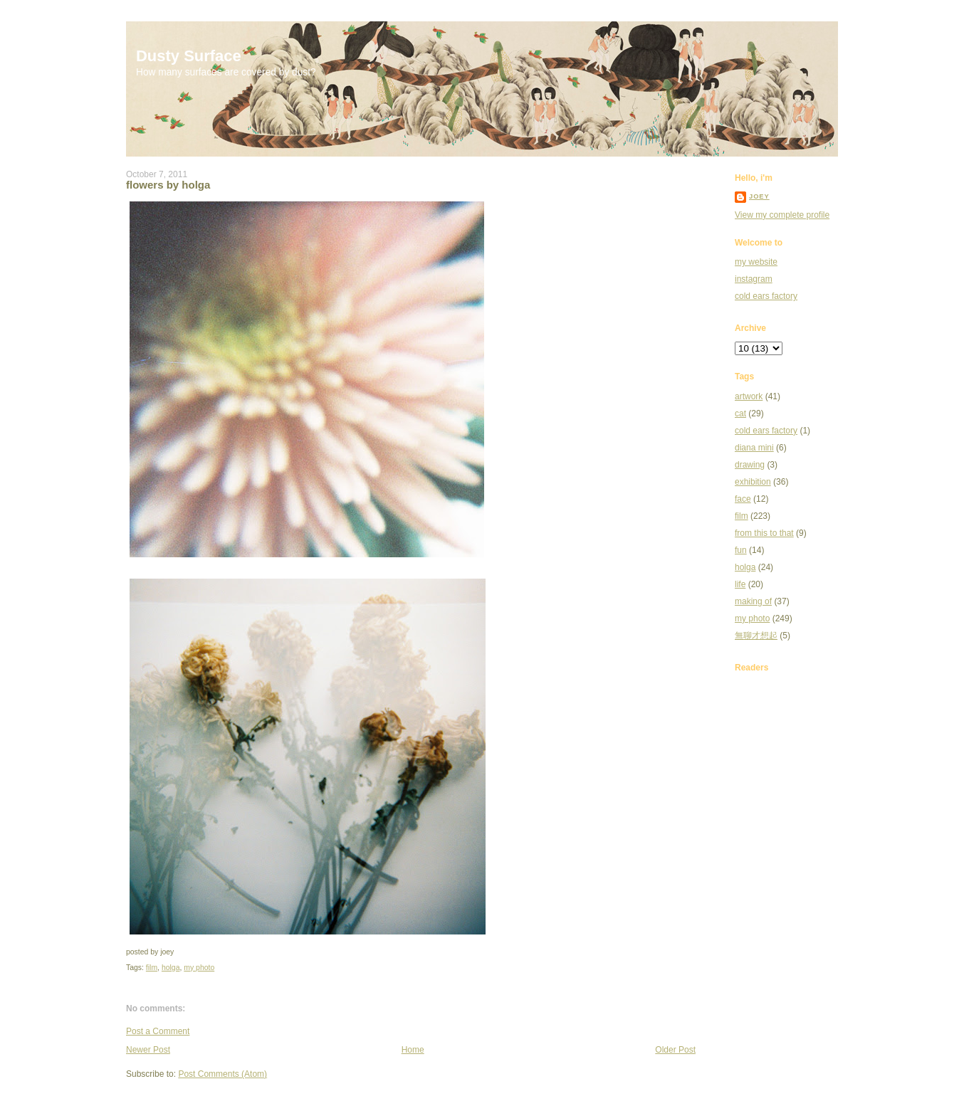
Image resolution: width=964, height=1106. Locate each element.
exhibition (753, 482)
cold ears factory (766, 296)
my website (756, 262)
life (740, 584)
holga (171, 967)
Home (413, 1050)
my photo (199, 967)
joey (759, 196)
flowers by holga (168, 185)
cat (740, 413)
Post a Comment (157, 1031)
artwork (749, 396)
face (743, 499)
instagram (753, 279)
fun (741, 550)
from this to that (764, 533)
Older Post (675, 1050)
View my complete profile (782, 215)
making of (753, 601)
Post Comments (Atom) (222, 1074)
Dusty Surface (188, 56)
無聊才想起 (756, 636)
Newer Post (148, 1050)
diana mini (754, 448)
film (151, 967)
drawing (750, 465)
